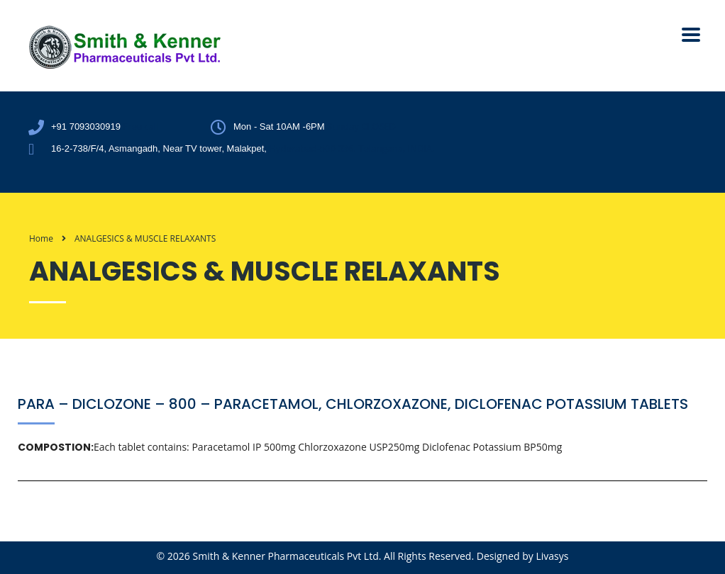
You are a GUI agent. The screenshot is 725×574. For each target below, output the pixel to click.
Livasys (552, 556)
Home (41, 238)
